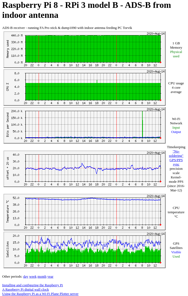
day (25, 276)
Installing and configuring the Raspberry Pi (32, 285)
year (50, 276)
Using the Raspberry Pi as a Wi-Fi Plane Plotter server (40, 294)
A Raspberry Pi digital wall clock (25, 289)
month (42, 276)
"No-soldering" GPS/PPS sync (176, 157)
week (32, 276)
